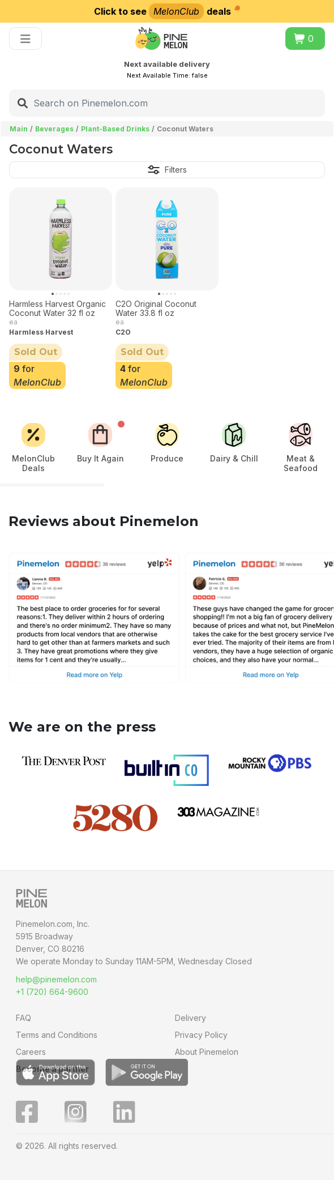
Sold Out (35, 352)
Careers (31, 1052)
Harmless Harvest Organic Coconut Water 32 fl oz (57, 309)
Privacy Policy (201, 1035)
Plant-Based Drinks (115, 129)
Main (19, 129)
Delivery (190, 1018)
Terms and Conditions (56, 1035)
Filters (167, 169)
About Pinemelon (206, 1052)
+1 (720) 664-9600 (52, 992)
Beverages (54, 129)
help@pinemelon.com (56, 979)
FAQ (23, 1018)
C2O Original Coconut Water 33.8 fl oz (155, 309)
